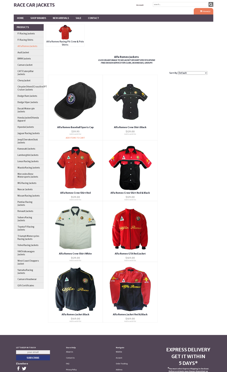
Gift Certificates (25, 285)
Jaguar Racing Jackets (28, 133)
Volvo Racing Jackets (27, 245)
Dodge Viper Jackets (27, 102)
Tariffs (118, 342)
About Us (69, 313)
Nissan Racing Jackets (28, 195)
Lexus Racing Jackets (28, 161)
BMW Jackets (24, 58)
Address (119, 330)
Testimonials (71, 336)
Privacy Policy (71, 330)
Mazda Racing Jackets (28, 167)
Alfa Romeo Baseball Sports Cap (74, 127)
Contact (93, 18)
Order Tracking (122, 324)
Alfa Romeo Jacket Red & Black (127, 253)
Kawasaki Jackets (26, 148)
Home (20, 18)
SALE (78, 18)
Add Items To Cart (74, 137)
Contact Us (70, 318)
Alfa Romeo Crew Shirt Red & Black (74, 192)
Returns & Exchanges (74, 342)
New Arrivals (61, 18)
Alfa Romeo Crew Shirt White (127, 192)
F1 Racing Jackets (26, 33)
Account (139, 5)
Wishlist (119, 313)
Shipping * (120, 336)
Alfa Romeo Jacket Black (74, 253)
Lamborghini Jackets (27, 155)
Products (23, 27)
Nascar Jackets (25, 189)
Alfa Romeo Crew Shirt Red (180, 127)
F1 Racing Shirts (25, 40)
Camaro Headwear (27, 279)
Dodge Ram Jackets (27, 96)
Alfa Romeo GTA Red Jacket (180, 192)
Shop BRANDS (38, 18)
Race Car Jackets (34, 5)
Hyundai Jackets (25, 127)
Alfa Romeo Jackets (27, 46)
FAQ (67, 324)
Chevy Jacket (23, 80)
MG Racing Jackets (26, 183)
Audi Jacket (23, 52)
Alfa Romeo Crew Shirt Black (127, 127)
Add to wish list (74, 134)
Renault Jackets (25, 211)
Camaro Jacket (24, 65)
